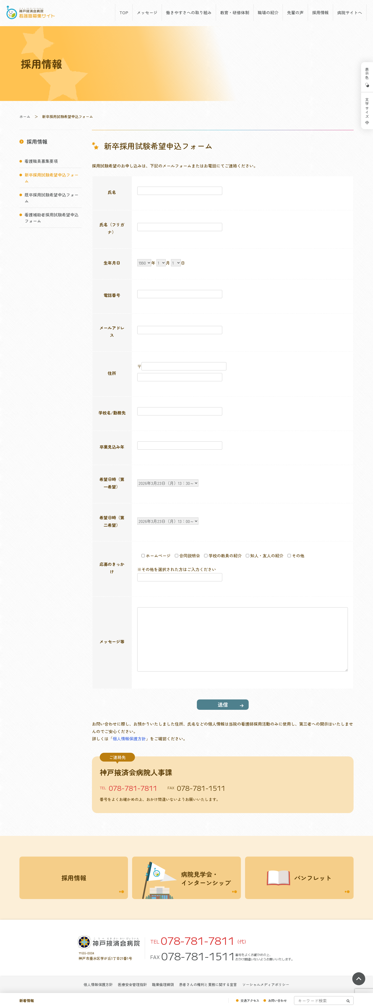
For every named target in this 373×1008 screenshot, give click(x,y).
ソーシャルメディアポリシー (265, 984)
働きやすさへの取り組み (189, 12)
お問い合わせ (277, 1000)
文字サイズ (367, 108)
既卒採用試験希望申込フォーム (51, 198)
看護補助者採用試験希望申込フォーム (51, 217)
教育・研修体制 (234, 12)
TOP (123, 12)
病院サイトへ (349, 12)
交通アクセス (250, 1000)
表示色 (367, 73)
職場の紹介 (268, 12)
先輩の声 (295, 12)
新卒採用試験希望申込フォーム (51, 178)
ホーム (24, 116)
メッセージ (147, 12)
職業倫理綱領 (163, 984)
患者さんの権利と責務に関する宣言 (208, 984)
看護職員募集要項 (41, 161)
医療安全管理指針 (132, 984)
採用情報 (320, 12)
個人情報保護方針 (129, 738)
